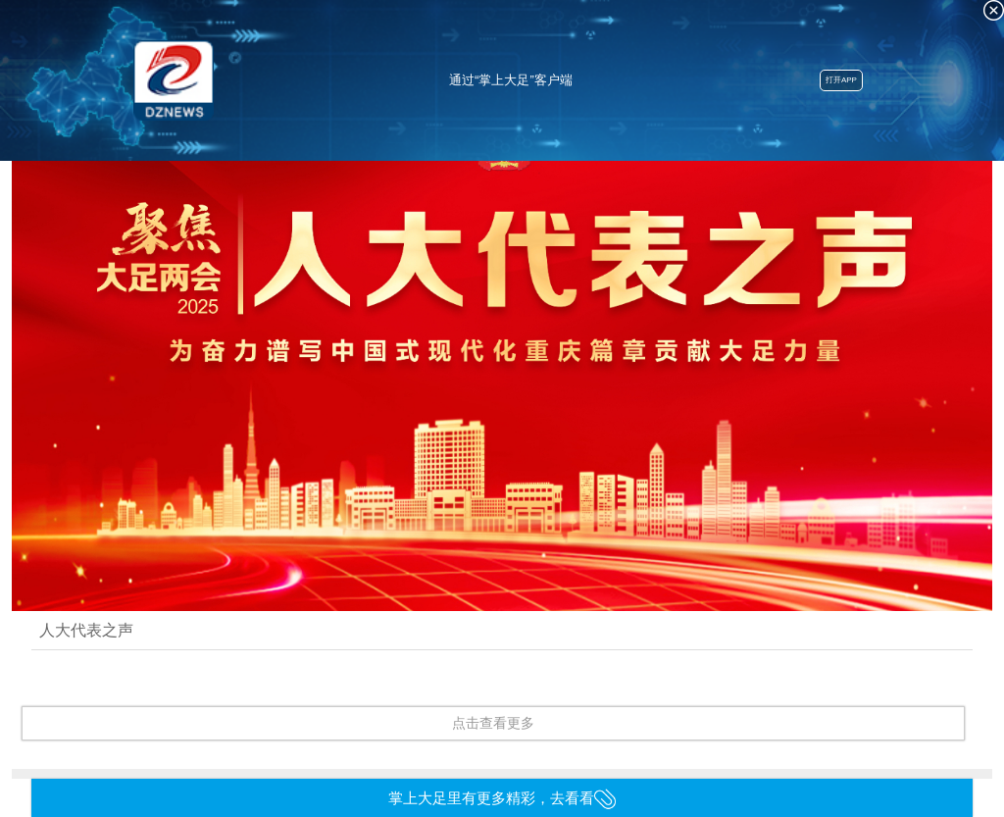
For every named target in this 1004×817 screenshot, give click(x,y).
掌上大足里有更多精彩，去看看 (502, 798)
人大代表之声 (86, 629)
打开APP (841, 80)
